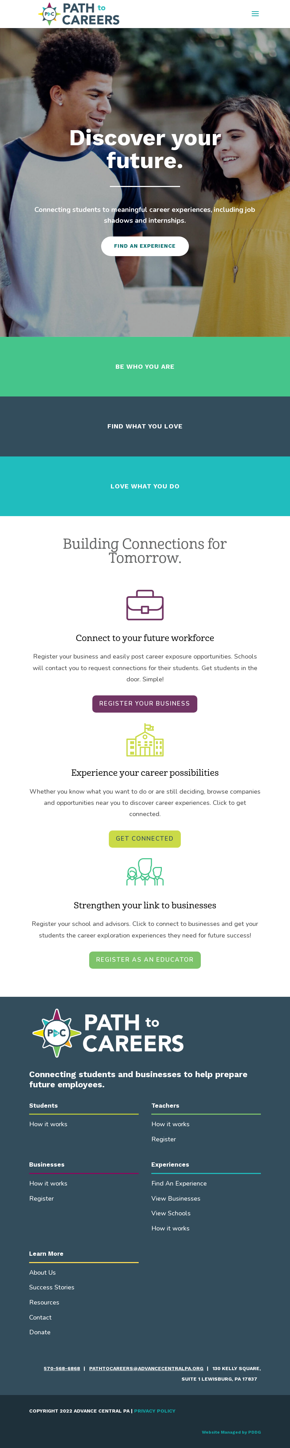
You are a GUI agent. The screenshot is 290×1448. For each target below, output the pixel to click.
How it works (48, 1124)
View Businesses (175, 1198)
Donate (40, 1332)
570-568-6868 (62, 1368)
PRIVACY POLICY (155, 1411)
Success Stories (51, 1287)
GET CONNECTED (145, 839)
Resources (44, 1302)
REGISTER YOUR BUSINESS (144, 704)
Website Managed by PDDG (231, 1432)
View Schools (171, 1213)
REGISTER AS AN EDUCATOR (145, 960)
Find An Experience (179, 1183)
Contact (40, 1317)
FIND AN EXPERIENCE (145, 246)
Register (163, 1139)
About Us (42, 1272)
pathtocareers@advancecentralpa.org (146, 1368)
